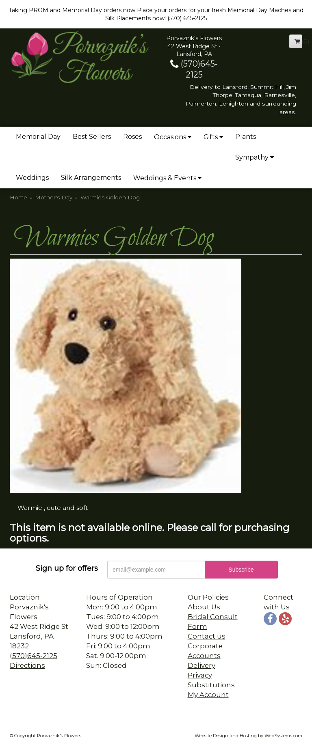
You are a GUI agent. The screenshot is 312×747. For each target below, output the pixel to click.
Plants (245, 136)
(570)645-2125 (33, 656)
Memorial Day (38, 136)
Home (18, 197)
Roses (132, 136)
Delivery (201, 665)
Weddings (32, 177)
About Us (204, 607)
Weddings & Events (164, 178)
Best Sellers (92, 136)
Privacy (200, 675)
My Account (208, 695)
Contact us (206, 636)
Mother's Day (53, 197)
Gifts (211, 137)
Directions (27, 665)
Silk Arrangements (91, 177)
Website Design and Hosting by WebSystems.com (248, 735)
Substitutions (211, 685)
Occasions (170, 137)
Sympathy (252, 157)
